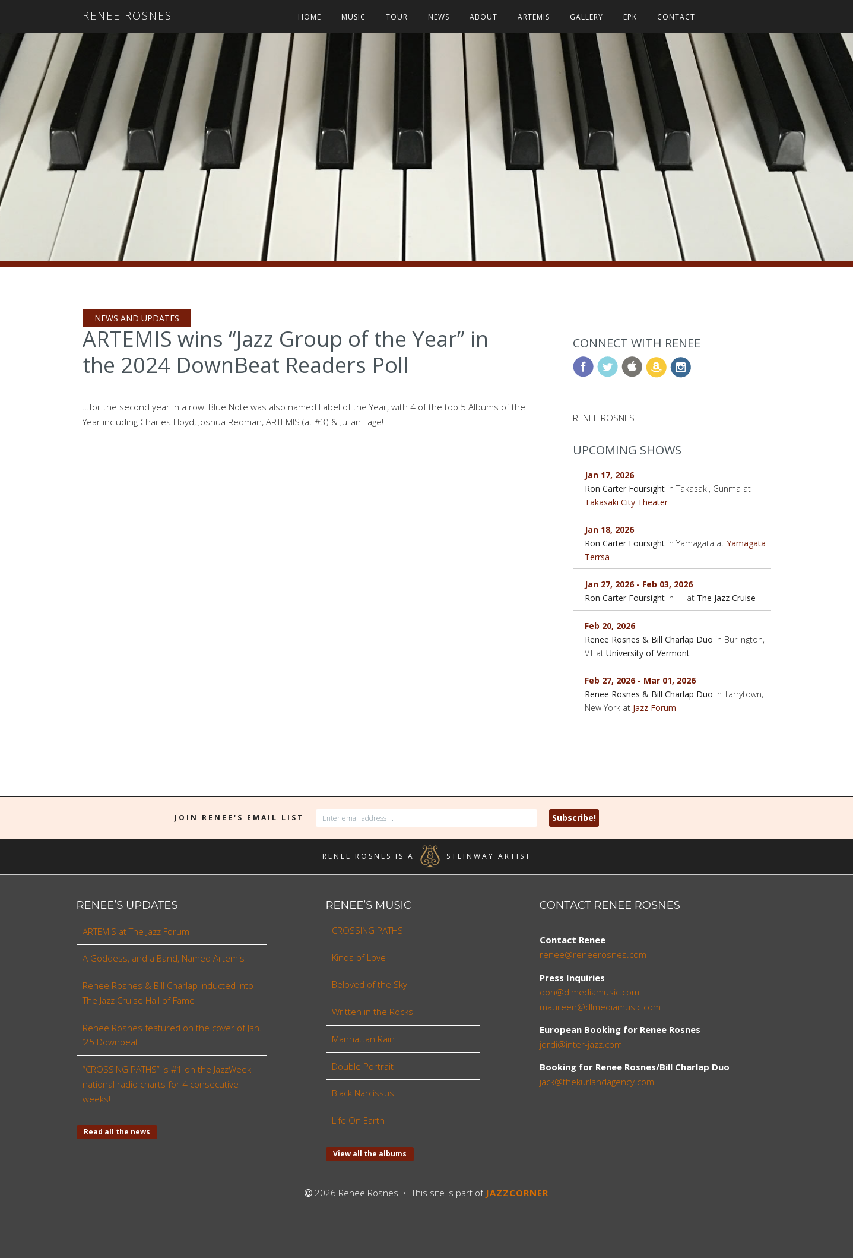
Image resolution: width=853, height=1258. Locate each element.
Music (353, 17)
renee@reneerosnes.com (593, 954)
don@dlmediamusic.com (589, 992)
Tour (397, 17)
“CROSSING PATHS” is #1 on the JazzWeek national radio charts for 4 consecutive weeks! (167, 1084)
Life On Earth (358, 1120)
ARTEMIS (534, 17)
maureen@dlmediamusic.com (600, 1007)
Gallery (586, 17)
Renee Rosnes (127, 15)
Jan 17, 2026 (609, 475)
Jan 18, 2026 (609, 529)
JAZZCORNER (517, 1193)
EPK (630, 17)
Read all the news (117, 1132)
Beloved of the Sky (369, 984)
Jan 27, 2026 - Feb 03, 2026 (639, 584)
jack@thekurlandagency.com (597, 1082)
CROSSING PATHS (367, 930)
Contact (676, 17)
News (438, 17)
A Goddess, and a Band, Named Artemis (164, 958)
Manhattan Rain (363, 1039)
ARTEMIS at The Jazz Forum (136, 931)
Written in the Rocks (372, 1011)
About (483, 17)
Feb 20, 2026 (610, 625)
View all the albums (370, 1154)
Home (309, 17)
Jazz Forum (654, 707)
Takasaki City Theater (626, 502)
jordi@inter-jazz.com (581, 1044)
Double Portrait (363, 1066)
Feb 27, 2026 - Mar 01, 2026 (640, 680)
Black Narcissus (363, 1093)
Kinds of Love (359, 957)
